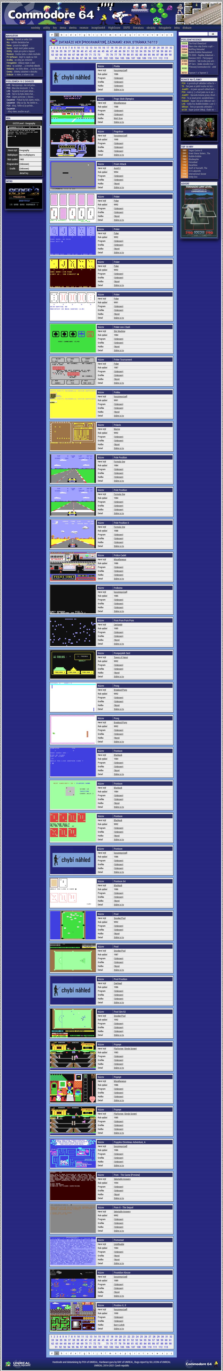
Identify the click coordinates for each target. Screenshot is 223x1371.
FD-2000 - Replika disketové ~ (202, 55)
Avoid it (117, 168)
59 (162, 51)
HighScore (114, 27)
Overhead (118, 983)
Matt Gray (118, 118)
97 (81, 58)
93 (65, 58)
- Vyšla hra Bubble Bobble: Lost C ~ (199, 103)
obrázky (151, 27)
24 (137, 47)
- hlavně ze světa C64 (19, 39)
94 (69, 58)
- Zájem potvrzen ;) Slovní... (21, 96)
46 (107, 51)
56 (149, 51)
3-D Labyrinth (195, 170)
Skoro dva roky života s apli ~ (201, 46)
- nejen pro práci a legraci (21, 51)
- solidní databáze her (18, 42)
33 (52, 51)
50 (124, 51)
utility (46, 27)
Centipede (118, 624)
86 (153, 54)
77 (116, 54)
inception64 (98, 27)
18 (112, 47)
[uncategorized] (120, 70)
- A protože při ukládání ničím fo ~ (199, 83)
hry (55, 27)
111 (155, 58)
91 (56, 58)
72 (95, 54)
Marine (117, 428)
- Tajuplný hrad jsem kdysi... (21, 90)
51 (128, 51)
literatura (138, 27)
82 (137, 54)
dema (63, 27)
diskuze (187, 27)
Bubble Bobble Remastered (200, 52)
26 (146, 47)
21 (124, 47)
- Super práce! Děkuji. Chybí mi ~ (199, 109)
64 (61, 54)
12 (87, 47)
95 (73, 58)
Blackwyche (194, 159)
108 (139, 58)
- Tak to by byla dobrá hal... (21, 93)
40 (82, 51)
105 (122, 58)
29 (158, 47)
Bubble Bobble (195, 156)
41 (86, 51)
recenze (84, 27)
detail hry (24, 173)
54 (141, 51)
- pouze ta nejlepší (17, 45)
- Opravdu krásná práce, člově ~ (199, 94)
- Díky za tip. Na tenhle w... (23, 102)
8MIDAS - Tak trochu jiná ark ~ (202, 60)
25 (141, 47)
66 (69, 54)
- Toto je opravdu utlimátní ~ (198, 106)
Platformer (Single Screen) (125, 1048)
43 (95, 51)
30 (162, 47)
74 (103, 54)
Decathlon (193, 165)
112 (161, 58)
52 (132, 51)
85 (149, 54)
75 (107, 54)
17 (108, 47)
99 (90, 58)
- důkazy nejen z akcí (21, 62)
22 (129, 47)
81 (132, 54)
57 (153, 51)
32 (171, 47)
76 (111, 54)
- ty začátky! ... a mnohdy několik (23, 65)
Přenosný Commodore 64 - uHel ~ (202, 68)
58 (158, 51)
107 (133, 58)
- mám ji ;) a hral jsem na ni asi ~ (198, 92)
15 (99, 47)
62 (52, 54)
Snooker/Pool (120, 918)
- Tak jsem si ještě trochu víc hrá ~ (198, 86)
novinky (35, 27)
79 (124, 54)
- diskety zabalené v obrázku (22, 71)
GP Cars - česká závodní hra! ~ (202, 63)
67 (73, 54)
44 (99, 51)
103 (111, 58)
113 (166, 58)
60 (166, 51)
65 (65, 54)
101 (100, 58)
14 (95, 47)
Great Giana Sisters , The (199, 153)
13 (91, 47)
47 (111, 51)
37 (69, 51)
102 (106, 58)
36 (65, 51)
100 (95, 58)
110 (150, 58)
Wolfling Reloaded (197, 49)
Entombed (193, 162)
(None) (117, 183)
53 (137, 51)
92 (60, 58)
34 (57, 51)
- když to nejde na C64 (22, 56)
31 (167, 47)
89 (166, 54)
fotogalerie (165, 27)
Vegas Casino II (195, 150)
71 (90, 54)
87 (158, 54)
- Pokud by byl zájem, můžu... (24, 99)
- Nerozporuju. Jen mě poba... (21, 85)
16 (103, 47)
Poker (116, 200)
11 (82, 47)
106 (128, 58)
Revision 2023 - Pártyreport (201, 58)
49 (120, 51)
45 (103, 51)
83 (141, 54)
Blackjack (118, 754)
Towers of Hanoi (121, 657)
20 (120, 47)
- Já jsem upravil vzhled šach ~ (199, 89)
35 (61, 51)
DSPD (126, 27)
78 (120, 54)
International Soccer (197, 173)
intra (176, 27)
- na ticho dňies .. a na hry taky (24, 68)
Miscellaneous (120, 102)
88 (162, 54)
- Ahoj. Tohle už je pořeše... (20, 105)
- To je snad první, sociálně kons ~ (198, 97)
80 (128, 54)
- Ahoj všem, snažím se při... (19, 111)
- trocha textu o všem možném (23, 53)
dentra (72, 27)
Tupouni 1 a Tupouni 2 (198, 72)
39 (78, 51)
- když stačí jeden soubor (21, 48)
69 (82, 54)
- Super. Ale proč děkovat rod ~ (199, 100)
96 (77, 58)
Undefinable (119, 1244)
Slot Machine (119, 331)
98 (86, 58)
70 (86, 54)
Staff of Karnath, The (198, 167)
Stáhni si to (119, 89)
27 (150, 47)
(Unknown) (118, 77)
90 (170, 54)
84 (145, 54)
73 (99, 54)
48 (116, 51)
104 (117, 58)
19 (116, 47)
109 (144, 58)
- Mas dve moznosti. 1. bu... (21, 88)
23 (133, 47)
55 (145, 51)
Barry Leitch (119, 1324)
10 (78, 47)
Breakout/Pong (120, 689)
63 (57, 54)
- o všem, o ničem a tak (20, 74)
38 (73, 51)
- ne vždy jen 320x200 (19, 59)
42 (90, 51)
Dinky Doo (193, 176)
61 (170, 51)
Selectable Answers (122, 1178)
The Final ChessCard (197, 43)
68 (78, 54)
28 (154, 47)
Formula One (119, 461)
